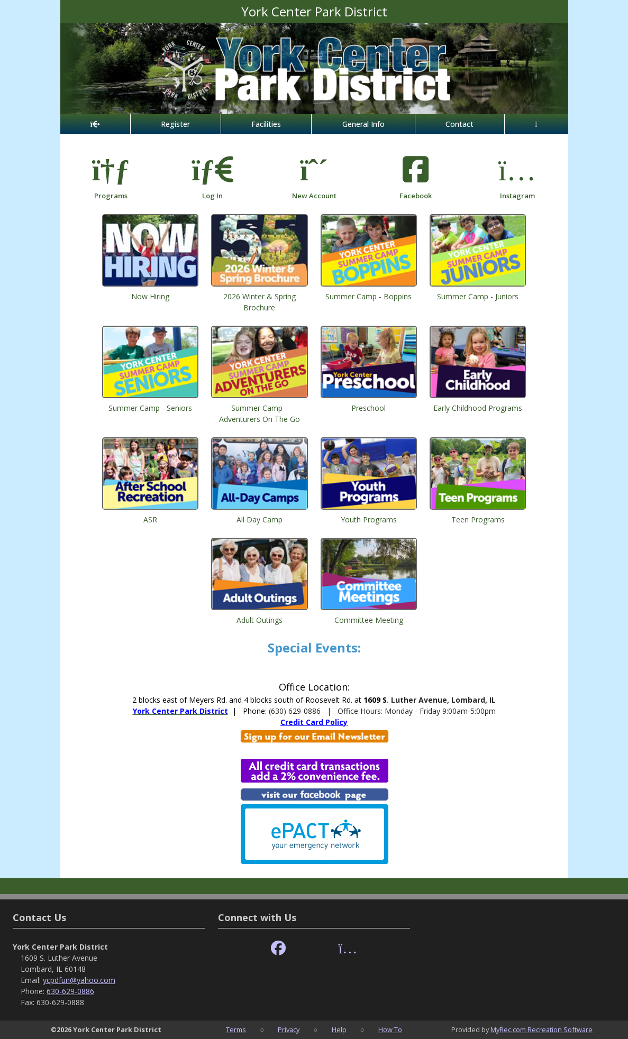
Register (175, 124)
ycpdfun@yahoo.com (79, 980)
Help (339, 1029)
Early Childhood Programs (477, 408)
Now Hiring (150, 296)
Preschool (368, 408)
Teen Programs (478, 519)
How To (390, 1029)
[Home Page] (95, 124)
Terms (236, 1029)
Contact (459, 124)
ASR (150, 519)
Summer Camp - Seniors (150, 408)
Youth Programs (369, 519)
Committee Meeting (368, 620)
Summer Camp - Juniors (477, 296)
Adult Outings (259, 620)
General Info (363, 124)
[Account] (536, 124)
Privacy (288, 1029)
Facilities (266, 124)
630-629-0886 (70, 991)
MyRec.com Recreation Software (541, 1029)
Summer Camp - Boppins (368, 296)
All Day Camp (259, 519)
